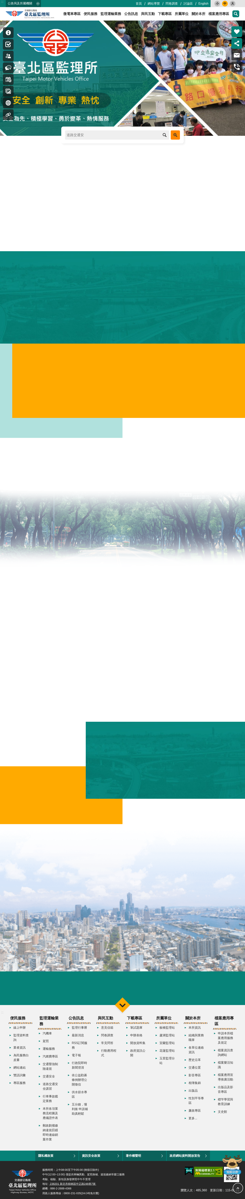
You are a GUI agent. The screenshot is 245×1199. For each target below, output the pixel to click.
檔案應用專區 (218, 14)
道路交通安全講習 (50, 1088)
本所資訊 (195, 1029)
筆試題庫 (136, 1029)
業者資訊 (19, 1049)
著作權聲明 (133, 1157)
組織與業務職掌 (196, 1039)
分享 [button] (236, 43)
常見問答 (107, 1044)
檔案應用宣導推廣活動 (225, 1079)
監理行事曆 (79, 1029)
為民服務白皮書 (21, 1059)
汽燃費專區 (50, 1058)
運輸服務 (49, 1050)
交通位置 (195, 1069)
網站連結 (19, 1069)
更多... (193, 1119)
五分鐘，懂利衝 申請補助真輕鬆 (80, 1110)
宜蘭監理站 (167, 1044)
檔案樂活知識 (225, 1066)
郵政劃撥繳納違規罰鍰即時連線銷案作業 (50, 1134)
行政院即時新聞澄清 (79, 1067)
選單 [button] (122, 1006)
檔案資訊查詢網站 (225, 1054)
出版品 (193, 1092)
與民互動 (148, 14)
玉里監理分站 (167, 1062)
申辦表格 (136, 1036)
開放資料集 (137, 1044)
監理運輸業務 (110, 14)
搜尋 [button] (235, 13)
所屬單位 (182, 14)
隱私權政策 (45, 1157)
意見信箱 (107, 1029)
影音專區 (195, 1076)
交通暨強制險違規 (50, 1068)
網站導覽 (154, 3)
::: (2, 1)
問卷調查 (172, 3)
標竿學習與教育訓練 (225, 1103)
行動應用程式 (108, 1054)
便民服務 (90, 14)
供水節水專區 (79, 1096)
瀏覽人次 (186, 1191)
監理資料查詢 (21, 1039)
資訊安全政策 (91, 1157)
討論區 (188, 3)
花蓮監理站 (167, 1052)
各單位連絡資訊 (196, 1051)
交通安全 (49, 1078)
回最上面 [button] (238, 1188)
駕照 (46, 1042)
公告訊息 (131, 14)
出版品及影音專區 (225, 1091)
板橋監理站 (167, 1029)
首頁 (139, 3)
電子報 (76, 1056)
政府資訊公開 (137, 1054)
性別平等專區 (196, 1102)
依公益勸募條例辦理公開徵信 (79, 1081)
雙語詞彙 (19, 1076)
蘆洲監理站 (167, 1036)
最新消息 (78, 1036)
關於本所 (198, 14)
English (203, 3)
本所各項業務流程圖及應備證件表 (50, 1115)
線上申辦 (19, 1029)
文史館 (222, 1113)
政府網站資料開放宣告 (185, 1157)
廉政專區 (195, 1112)
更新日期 (216, 1191)
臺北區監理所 (40, 13)
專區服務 (19, 1084)
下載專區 (165, 14)
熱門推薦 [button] (236, 31)
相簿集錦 (195, 1084)
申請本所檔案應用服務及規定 (225, 1039)
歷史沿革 (195, 1061)
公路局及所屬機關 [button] (20, 3)
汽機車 (47, 1035)
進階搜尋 (175, 135)
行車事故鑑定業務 (50, 1100)
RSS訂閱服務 (79, 1047)
